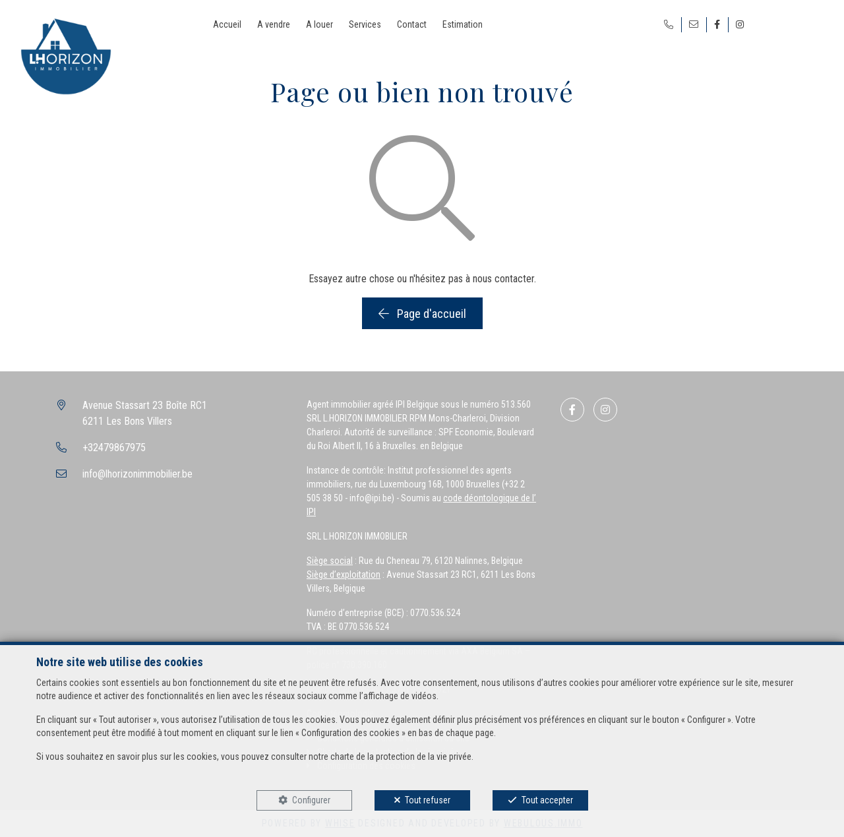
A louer (319, 24)
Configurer (311, 800)
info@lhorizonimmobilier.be (137, 474)
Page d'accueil (422, 314)
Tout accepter (547, 800)
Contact (412, 24)
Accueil (227, 24)
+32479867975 (114, 447)
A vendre (273, 24)
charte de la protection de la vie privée (400, 756)
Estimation (462, 24)
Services (365, 24)
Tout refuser (427, 800)
